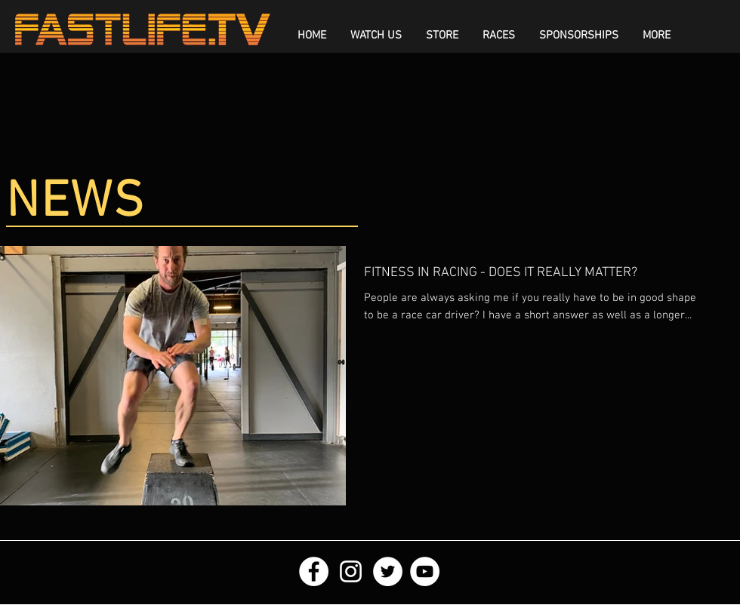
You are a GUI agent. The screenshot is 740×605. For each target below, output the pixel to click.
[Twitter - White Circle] (387, 571)
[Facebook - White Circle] (313, 571)
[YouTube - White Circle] (424, 571)
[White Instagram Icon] (350, 571)
